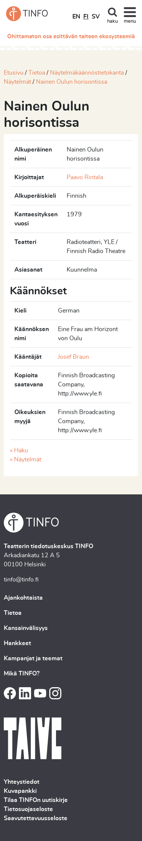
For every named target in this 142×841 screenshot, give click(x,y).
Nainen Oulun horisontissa (71, 82)
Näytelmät (17, 82)
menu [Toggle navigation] (130, 21)
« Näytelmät (25, 459)
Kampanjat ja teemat (33, 658)
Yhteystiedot (21, 782)
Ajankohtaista (23, 598)
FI (86, 17)
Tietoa (36, 73)
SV (96, 17)
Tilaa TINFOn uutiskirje (36, 800)
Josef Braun (73, 357)
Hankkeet (17, 643)
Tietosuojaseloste (28, 809)
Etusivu (13, 73)
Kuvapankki (20, 791)
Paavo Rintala (85, 177)
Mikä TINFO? (21, 674)
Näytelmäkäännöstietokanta (87, 73)
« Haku (19, 450)
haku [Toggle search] (112, 21)
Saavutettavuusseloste (35, 818)
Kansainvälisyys (26, 628)
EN (76, 17)
